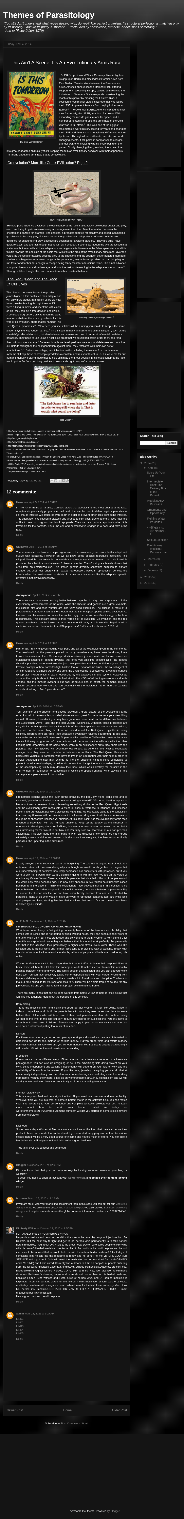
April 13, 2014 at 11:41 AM (44, 791)
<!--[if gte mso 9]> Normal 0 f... (156, 531)
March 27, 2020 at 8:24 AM (43, 1198)
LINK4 (19, 1329)
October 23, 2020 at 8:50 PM (56, 1228)
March (152, 559)
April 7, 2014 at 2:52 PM (43, 546)
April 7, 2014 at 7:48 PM (46, 595)
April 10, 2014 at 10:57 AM (48, 706)
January (153, 570)
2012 (147, 577)
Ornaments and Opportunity (157, 511)
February (154, 564)
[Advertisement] (159, 103)
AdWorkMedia (76, 1177)
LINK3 (19, 1326)
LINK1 (19, 1318)
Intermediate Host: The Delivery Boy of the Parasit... (156, 488)
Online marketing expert (70, 1207)
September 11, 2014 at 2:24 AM (48, 921)
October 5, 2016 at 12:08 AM (43, 1164)
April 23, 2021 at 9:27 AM (39, 1313)
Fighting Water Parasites (156, 520)
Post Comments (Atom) (74, 1423)
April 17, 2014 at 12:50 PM (44, 858)
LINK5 (19, 1333)
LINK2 (19, 1322)
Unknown (22, 502)
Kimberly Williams (27, 1228)
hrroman (21, 1198)
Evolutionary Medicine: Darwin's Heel (157, 549)
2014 (147, 463)
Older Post (119, 1410)
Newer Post (14, 1410)
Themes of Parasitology (48, 15)
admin (20, 1313)
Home (67, 1410)
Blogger (21, 1164)
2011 (147, 582)
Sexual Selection (157, 539)
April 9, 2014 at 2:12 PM (43, 643)
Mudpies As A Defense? (155, 502)
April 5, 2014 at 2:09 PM (43, 502)
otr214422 (22, 921)
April (151, 468)
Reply (19, 534)
